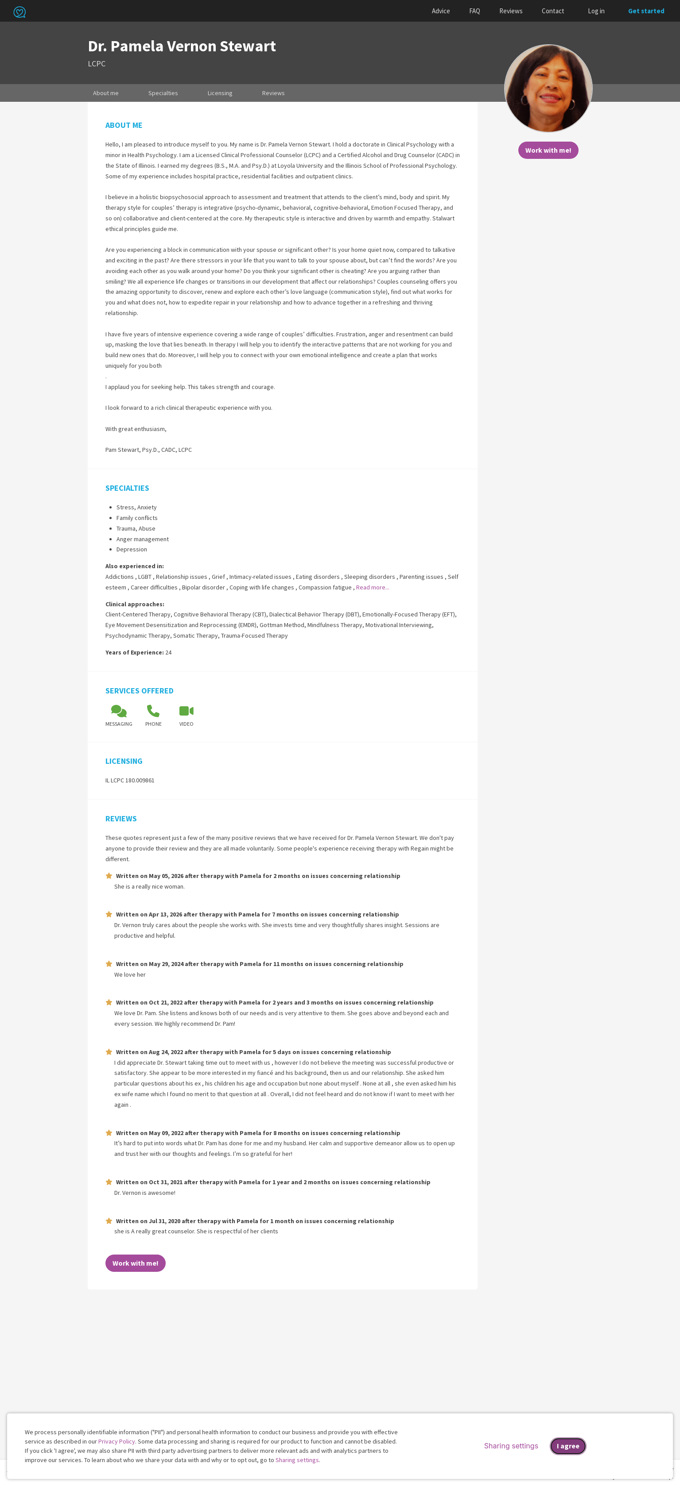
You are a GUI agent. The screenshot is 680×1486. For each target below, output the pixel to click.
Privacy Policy (116, 1441)
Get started (646, 11)
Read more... (372, 587)
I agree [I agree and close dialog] (568, 1445)
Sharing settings (297, 1460)
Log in (596, 11)
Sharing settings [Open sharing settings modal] (511, 1445)
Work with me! (548, 150)
